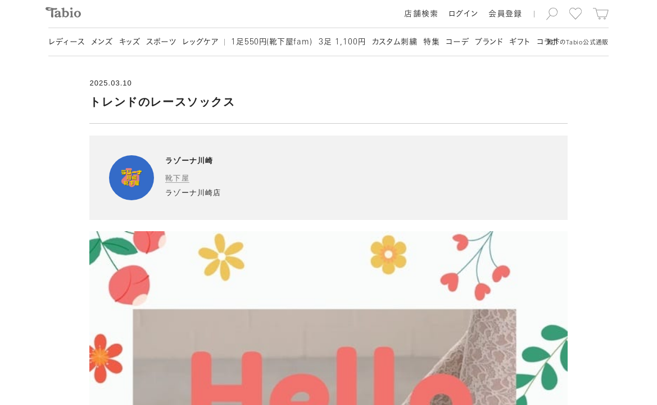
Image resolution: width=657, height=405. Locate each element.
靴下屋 (177, 178)
